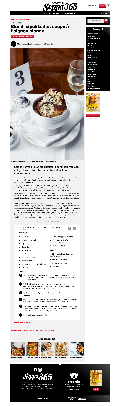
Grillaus (89, 45)
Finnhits (89, 41)
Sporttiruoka (91, 79)
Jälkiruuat (90, 53)
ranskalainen (49, 330)
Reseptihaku (69, 13)
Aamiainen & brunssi (93, 38)
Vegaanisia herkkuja (93, 88)
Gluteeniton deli (92, 43)
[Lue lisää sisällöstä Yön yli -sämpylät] (48, 349)
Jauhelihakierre (92, 48)
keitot (26, 330)
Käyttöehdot (30, 386)
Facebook (35, 370)
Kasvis (13, 19)
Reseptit (47, 13)
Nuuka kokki (91, 67)
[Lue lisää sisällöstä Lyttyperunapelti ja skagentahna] (62, 349)
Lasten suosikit (91, 62)
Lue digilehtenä (93, 6)
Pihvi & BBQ (91, 72)
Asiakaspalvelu (37, 383)
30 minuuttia (91, 36)
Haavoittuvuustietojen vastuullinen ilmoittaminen (37, 384)
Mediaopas (38, 386)
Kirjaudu (105, 13)
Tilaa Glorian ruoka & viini (23, 323)
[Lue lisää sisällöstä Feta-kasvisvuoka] (18, 349)
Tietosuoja (45, 386)
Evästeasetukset (27, 383)
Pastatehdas (91, 69)
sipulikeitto (39, 330)
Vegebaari (90, 83)
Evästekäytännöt (48, 383)
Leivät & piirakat (92, 64)
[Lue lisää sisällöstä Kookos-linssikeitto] (77, 349)
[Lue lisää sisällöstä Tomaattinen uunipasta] (33, 349)
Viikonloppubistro (16, 330)
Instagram (40, 370)
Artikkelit (57, 13)
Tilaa (102, 6)
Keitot (28, 19)
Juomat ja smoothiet (93, 50)
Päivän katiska (91, 74)
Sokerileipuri (91, 76)
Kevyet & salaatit (92, 57)
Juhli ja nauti (20, 19)
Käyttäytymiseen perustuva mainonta (72, 398)
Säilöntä (89, 81)
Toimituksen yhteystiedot (46, 388)
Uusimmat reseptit (92, 33)
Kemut (32, 330)
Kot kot (89, 60)
